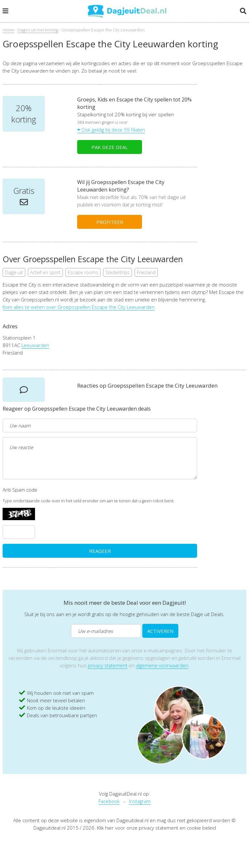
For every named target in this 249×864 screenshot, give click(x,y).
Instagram (140, 801)
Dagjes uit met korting (38, 30)
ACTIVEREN (160, 631)
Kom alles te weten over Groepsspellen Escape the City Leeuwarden (79, 307)
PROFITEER (109, 222)
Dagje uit (14, 272)
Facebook (109, 801)
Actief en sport (45, 272)
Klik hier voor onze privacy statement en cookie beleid (156, 827)
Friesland (146, 272)
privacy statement (107, 665)
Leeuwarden (35, 345)
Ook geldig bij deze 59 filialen (111, 129)
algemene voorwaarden (162, 665)
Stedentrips (117, 272)
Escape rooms (83, 272)
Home (8, 30)
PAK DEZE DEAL (109, 147)
